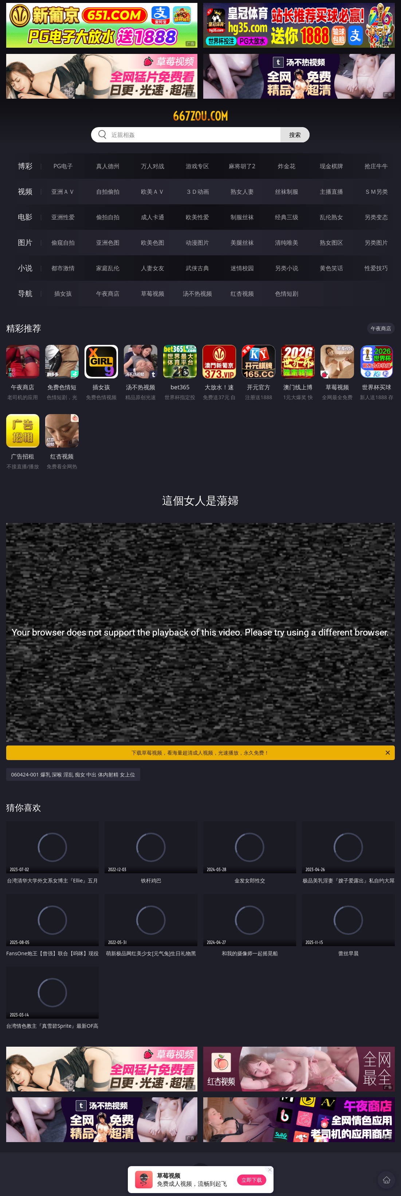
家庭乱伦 (107, 268)
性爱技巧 (376, 268)
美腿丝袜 (242, 243)
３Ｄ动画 (197, 192)
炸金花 (286, 166)
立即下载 (251, 1179)
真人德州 (107, 166)
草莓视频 (152, 294)
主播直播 (331, 192)
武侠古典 (197, 268)
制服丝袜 (242, 217)
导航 (25, 293)
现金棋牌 (331, 166)
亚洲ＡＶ (63, 192)
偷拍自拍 (107, 217)
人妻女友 (152, 268)
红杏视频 (242, 294)
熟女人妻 (242, 192)
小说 (25, 268)
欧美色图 (152, 243)
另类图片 (376, 243)
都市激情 (63, 268)
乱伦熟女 (331, 217)
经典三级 (286, 217)
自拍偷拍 (107, 192)
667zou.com (200, 116)
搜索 (295, 135)
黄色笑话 (331, 268)
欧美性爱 (197, 217)
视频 (25, 191)
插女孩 (63, 294)
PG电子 (63, 166)
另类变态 (376, 217)
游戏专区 (197, 166)
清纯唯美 (286, 243)
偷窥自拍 (63, 243)
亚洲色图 (107, 243)
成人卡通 (152, 217)
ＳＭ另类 (376, 192)
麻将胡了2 (242, 166)
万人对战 (152, 166)
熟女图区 (331, 243)
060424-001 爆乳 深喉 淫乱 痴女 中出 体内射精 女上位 (73, 774)
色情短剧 (286, 294)
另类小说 (286, 268)
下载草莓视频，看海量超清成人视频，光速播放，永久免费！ (261, 752)
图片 (25, 242)
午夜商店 (107, 294)
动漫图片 (197, 243)
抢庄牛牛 (376, 166)
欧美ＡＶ (152, 192)
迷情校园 (242, 268)
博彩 (25, 166)
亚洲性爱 (63, 217)
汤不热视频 (197, 294)
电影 (25, 217)
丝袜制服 (286, 192)
